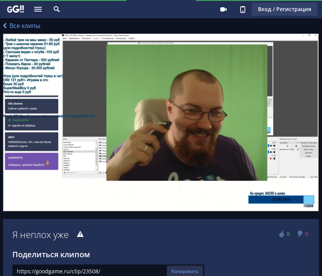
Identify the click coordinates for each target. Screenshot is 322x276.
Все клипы (21, 25)
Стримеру (223, 9)
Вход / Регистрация (284, 9)
